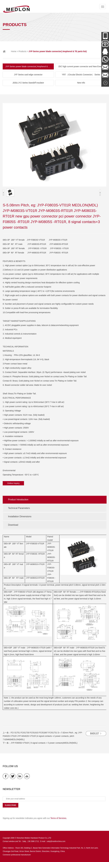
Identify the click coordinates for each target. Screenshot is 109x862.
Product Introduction (18, 499)
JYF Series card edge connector (28, 74)
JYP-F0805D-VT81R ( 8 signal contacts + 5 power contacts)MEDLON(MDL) (44, 743)
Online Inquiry (13, 483)
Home (13, 51)
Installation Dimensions (20, 516)
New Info (81, 83)
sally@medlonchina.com (56, 841)
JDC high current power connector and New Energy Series (82, 66)
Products (22, 51)
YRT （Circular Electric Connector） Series (81, 74)
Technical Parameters (19, 508)
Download (13, 525)
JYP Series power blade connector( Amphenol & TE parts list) (29, 66)
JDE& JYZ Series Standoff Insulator (28, 83)
